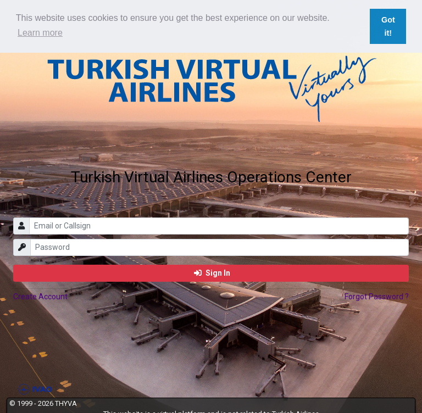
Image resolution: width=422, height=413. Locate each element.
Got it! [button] (388, 26)
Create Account (40, 296)
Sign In (212, 273)
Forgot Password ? (377, 296)
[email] (219, 226)
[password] (219, 247)
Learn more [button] (40, 32)
